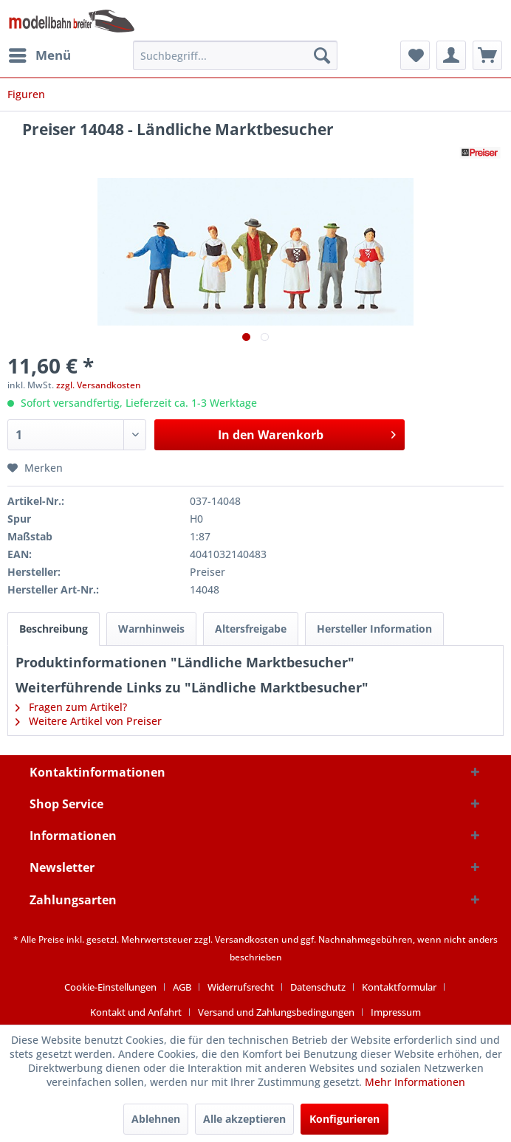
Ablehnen (155, 1119)
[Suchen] (321, 55)
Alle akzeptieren (244, 1119)
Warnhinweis (151, 629)
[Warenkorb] (487, 55)
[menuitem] (39, 55)
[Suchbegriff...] (235, 55)
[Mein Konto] (451, 55)
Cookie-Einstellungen (110, 987)
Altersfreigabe (251, 629)
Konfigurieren (344, 1119)
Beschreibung (53, 629)
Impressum (396, 1012)
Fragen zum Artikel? (71, 707)
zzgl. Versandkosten (98, 385)
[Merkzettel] (415, 55)
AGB (182, 987)
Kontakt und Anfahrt (136, 1012)
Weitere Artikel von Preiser (89, 721)
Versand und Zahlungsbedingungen (276, 1012)
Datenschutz (318, 987)
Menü (40, 53)
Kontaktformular (399, 987)
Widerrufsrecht (241, 987)
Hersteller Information (374, 629)
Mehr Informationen (415, 1082)
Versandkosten (247, 939)
